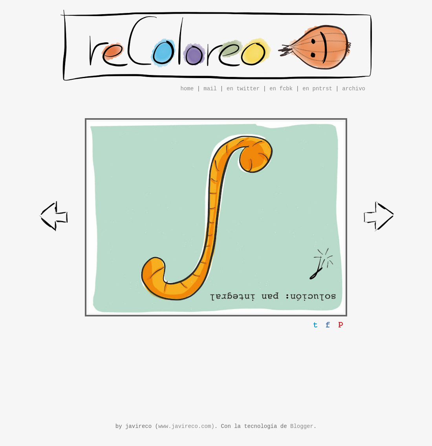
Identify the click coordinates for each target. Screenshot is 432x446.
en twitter (243, 89)
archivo (353, 89)
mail (210, 89)
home (187, 89)
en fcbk (281, 89)
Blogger (301, 426)
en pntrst (317, 89)
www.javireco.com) (186, 426)
